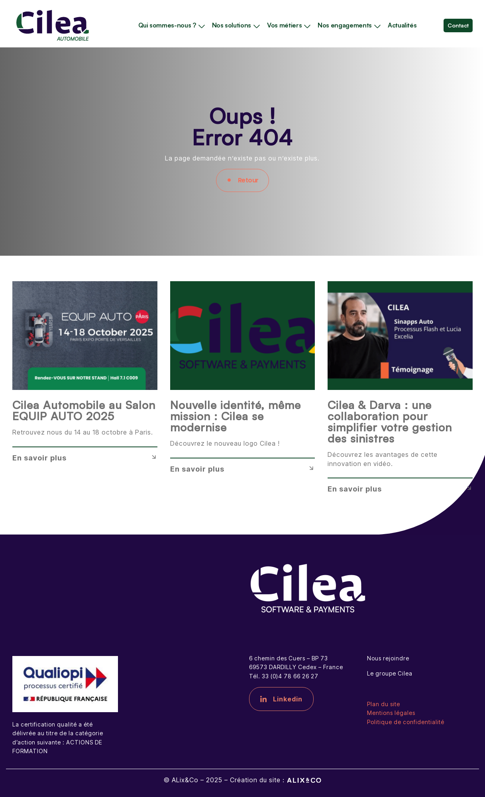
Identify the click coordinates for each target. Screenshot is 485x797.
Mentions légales (391, 712)
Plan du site (383, 704)
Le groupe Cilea (389, 673)
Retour (248, 180)
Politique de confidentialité (405, 722)
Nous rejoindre (388, 658)
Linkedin (281, 699)
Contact (458, 25)
